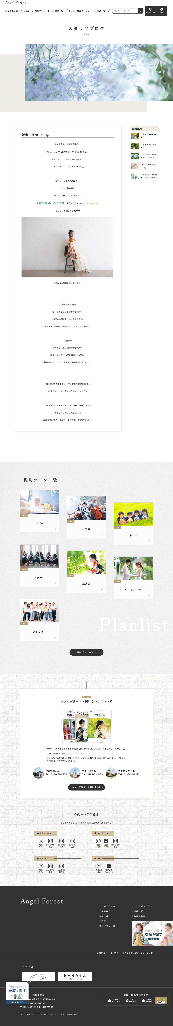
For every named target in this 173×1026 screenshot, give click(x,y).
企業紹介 (101, 953)
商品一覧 (101, 11)
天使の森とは (11, 11)
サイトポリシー (114, 953)
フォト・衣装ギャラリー (80, 11)
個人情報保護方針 (130, 953)
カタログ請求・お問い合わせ (86, 787)
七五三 (26, 11)
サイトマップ (146, 953)
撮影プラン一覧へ (86, 652)
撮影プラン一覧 (42, 11)
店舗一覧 (59, 11)
